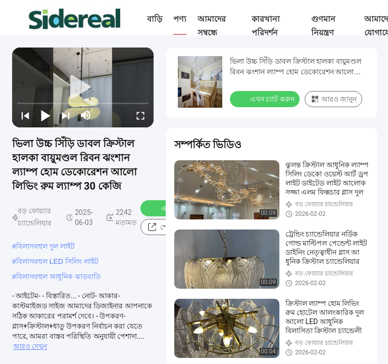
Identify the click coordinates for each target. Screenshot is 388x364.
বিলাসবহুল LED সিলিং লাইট (57, 261)
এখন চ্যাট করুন (266, 99)
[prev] (25, 115)
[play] (82, 87)
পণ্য (179, 19)
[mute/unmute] (86, 115)
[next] (66, 115)
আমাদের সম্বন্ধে (212, 26)
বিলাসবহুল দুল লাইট (45, 246)
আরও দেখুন (30, 346)
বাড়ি (154, 19)
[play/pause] (45, 115)
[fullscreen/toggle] (140, 115)
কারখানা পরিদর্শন (266, 26)
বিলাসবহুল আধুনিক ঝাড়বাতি (58, 276)
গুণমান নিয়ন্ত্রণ (323, 26)
